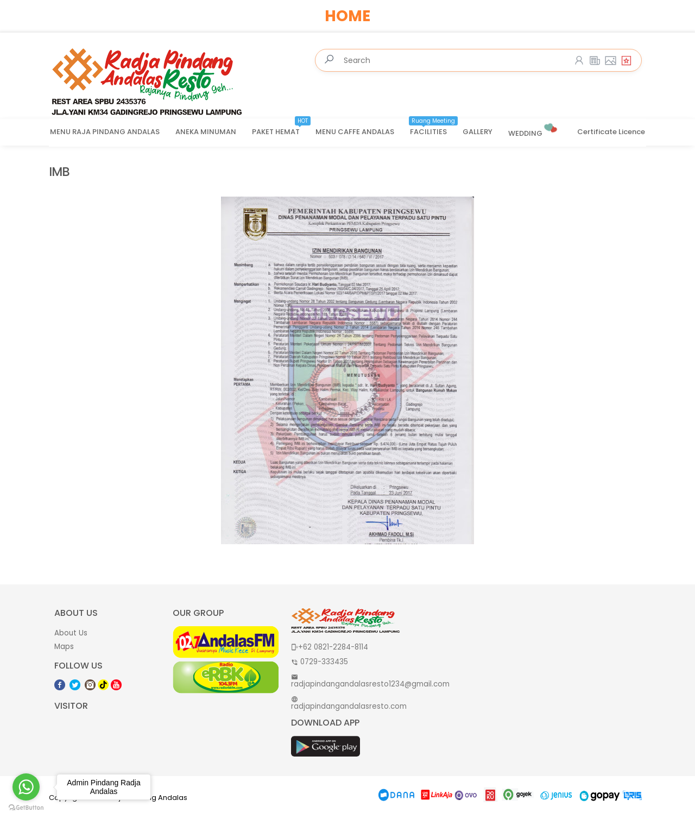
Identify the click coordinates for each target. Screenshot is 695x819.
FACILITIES (434, 128)
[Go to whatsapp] (26, 787)
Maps (64, 646)
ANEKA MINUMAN (205, 132)
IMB (59, 172)
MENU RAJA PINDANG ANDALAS (105, 132)
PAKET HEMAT (281, 128)
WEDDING (533, 128)
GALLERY (477, 132)
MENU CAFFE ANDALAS (354, 132)
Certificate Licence (611, 132)
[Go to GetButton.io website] (26, 807)
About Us (70, 633)
